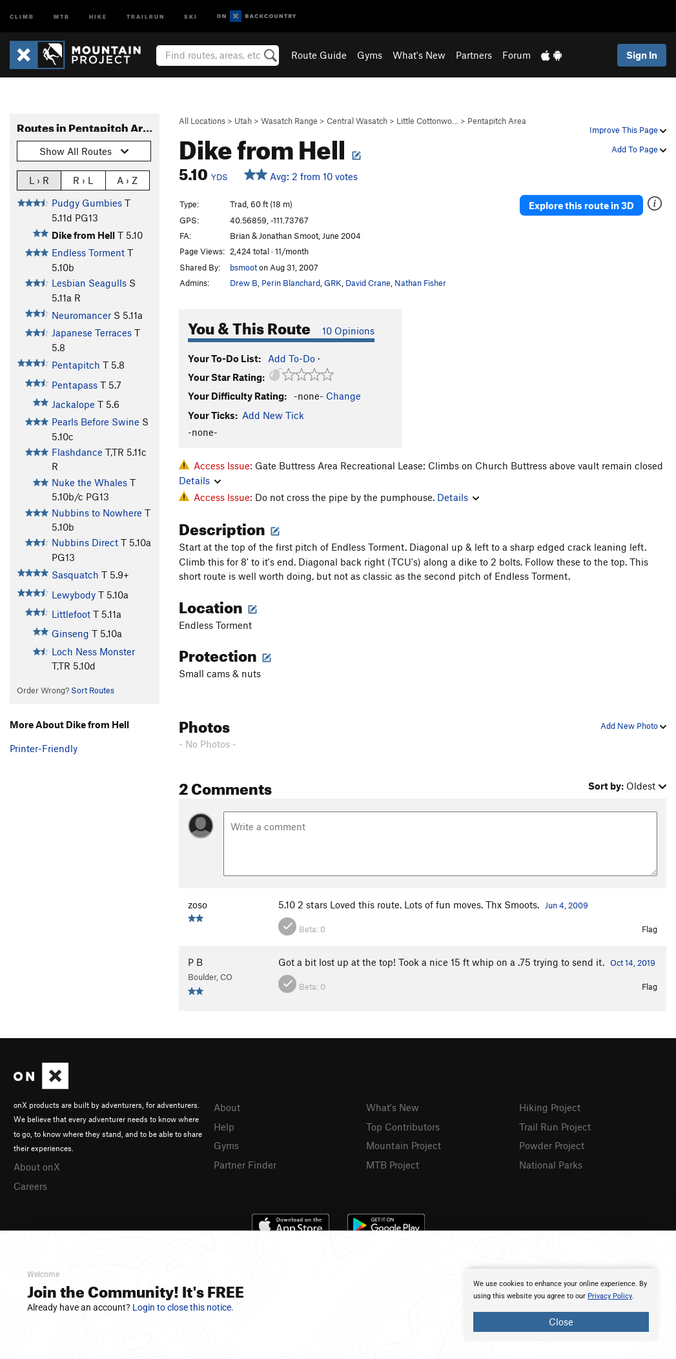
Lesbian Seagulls (89, 283)
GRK (333, 283)
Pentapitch (76, 365)
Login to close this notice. (183, 1307)
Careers (30, 1186)
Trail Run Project (555, 1126)
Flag (649, 929)
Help (224, 1126)
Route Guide (319, 55)
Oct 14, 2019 (632, 962)
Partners (474, 55)
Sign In (641, 55)
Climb (22, 16)
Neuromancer (81, 315)
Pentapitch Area (496, 121)
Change (343, 396)
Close (561, 1321)
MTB (62, 16)
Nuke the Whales (89, 482)
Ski (191, 16)
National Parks (550, 1164)
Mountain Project (403, 1145)
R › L (83, 180)
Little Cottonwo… (427, 121)
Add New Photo (633, 725)
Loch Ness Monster (93, 651)
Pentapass (74, 385)
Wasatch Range (289, 121)
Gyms (369, 55)
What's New (419, 55)
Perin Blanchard (290, 283)
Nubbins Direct (85, 542)
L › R (39, 180)
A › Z (127, 180)
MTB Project (392, 1164)
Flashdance (77, 452)
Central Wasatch (357, 121)
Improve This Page (627, 130)
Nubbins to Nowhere (97, 512)
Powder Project (551, 1145)
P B (195, 962)
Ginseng (70, 633)
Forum (516, 55)
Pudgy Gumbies (87, 203)
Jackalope (73, 404)
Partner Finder (245, 1164)
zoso (197, 904)
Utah (243, 121)
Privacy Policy (610, 1296)
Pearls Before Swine (95, 421)
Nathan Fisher (420, 283)
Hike (98, 16)
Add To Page (638, 149)
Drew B (244, 283)
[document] (561, 1305)
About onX (37, 1166)
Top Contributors (403, 1126)
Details (200, 480)
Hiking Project (549, 1107)
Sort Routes (92, 690)
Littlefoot (71, 614)
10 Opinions (348, 330)
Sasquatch (75, 574)
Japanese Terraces (92, 332)
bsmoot (243, 267)
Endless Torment (88, 252)
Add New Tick (273, 415)
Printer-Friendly (43, 748)
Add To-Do (291, 358)
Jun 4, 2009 (566, 905)
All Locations (202, 121)
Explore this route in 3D (581, 205)
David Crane (368, 283)
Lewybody (74, 594)
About (227, 1107)
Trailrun (146, 16)
